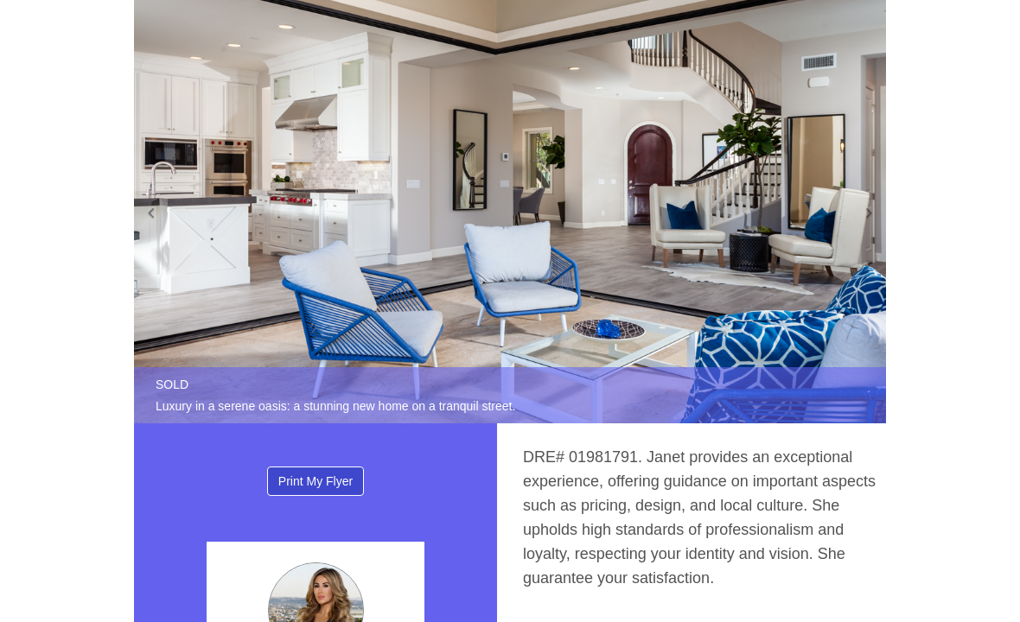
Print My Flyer (315, 481)
